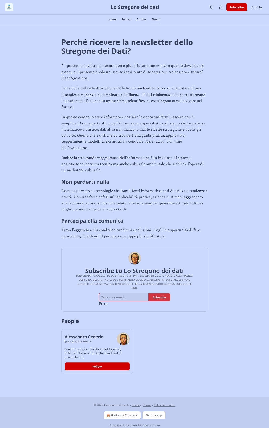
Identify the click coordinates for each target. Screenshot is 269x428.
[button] (112, 19)
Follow (97, 366)
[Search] (212, 7)
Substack (115, 425)
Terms (147, 405)
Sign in (257, 7)
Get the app (154, 415)
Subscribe (237, 7)
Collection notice (164, 405)
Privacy (136, 405)
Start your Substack (121, 415)
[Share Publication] (221, 7)
